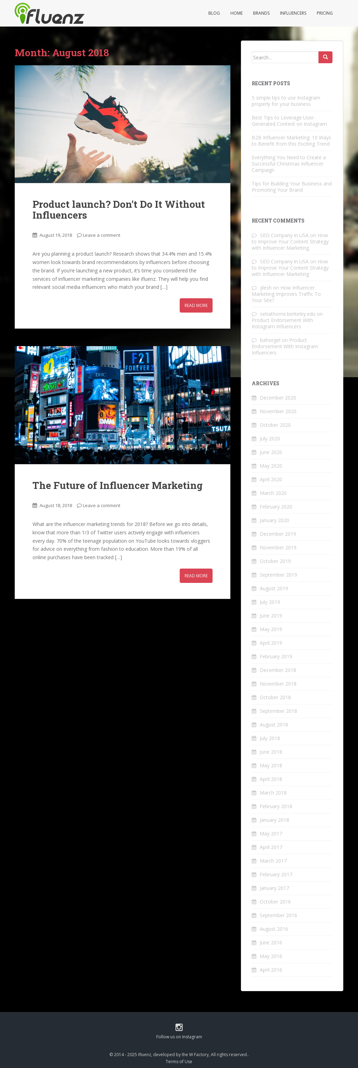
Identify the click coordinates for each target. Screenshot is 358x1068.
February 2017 (276, 874)
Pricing (325, 13)
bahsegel (270, 340)
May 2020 (271, 465)
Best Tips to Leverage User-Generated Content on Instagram (289, 120)
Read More (196, 305)
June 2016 (271, 942)
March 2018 (273, 792)
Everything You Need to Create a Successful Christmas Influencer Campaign (289, 163)
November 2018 (278, 683)
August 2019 (274, 588)
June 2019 (271, 615)
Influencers (293, 13)
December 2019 (278, 534)
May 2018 (271, 765)
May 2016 (271, 956)
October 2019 (275, 561)
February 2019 (276, 656)
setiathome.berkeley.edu (287, 313)
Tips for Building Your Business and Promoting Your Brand (292, 186)
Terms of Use (179, 1062)
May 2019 (271, 629)
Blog (214, 13)
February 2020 (276, 506)
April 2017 (271, 847)
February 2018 (276, 806)
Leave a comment (101, 235)
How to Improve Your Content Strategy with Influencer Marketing (290, 241)
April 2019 (271, 642)
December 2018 (278, 670)
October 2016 (275, 901)
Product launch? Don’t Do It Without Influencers (119, 209)
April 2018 (271, 779)
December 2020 (278, 397)
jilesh (266, 287)
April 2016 (271, 969)
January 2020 (274, 520)
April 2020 (271, 479)
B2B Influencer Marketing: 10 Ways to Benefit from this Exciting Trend (291, 140)
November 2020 (278, 411)
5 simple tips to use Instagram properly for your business (286, 100)
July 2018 (270, 738)
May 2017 (271, 833)
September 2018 (278, 711)
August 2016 (274, 929)
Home (236, 13)
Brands (261, 13)
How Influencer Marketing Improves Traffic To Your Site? (286, 293)
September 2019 (278, 574)
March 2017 (273, 860)
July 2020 (270, 438)
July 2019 (270, 602)
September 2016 (278, 915)
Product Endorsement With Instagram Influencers (282, 323)
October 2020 (275, 425)
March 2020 (273, 493)
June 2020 (271, 452)
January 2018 (274, 820)
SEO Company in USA (284, 235)
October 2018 (275, 697)
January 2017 (274, 888)
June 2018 (271, 751)
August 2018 (274, 724)
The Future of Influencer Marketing (118, 485)
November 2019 (278, 547)
